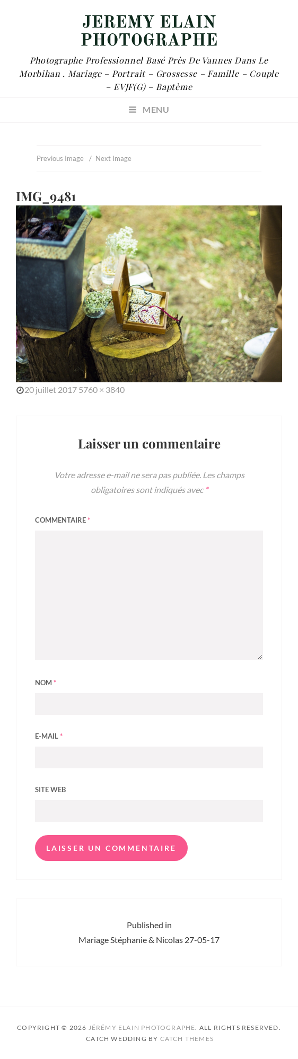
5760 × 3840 (101, 389)
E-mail (49, 736)
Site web (50, 789)
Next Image (113, 158)
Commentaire (62, 520)
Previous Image (60, 158)
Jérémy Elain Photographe (149, 32)
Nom (45, 682)
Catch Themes (187, 1039)
